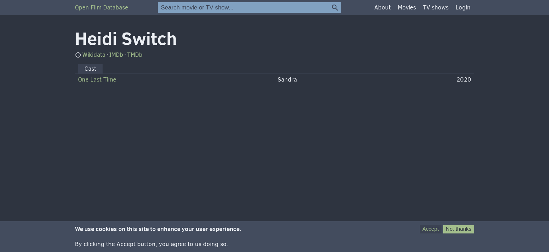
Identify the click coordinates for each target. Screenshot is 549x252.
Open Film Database (101, 8)
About (382, 8)
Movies (407, 8)
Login (463, 8)
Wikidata (93, 55)
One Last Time (97, 80)
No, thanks (458, 231)
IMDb (116, 55)
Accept (430, 231)
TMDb (135, 55)
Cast (90, 69)
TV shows (436, 8)
